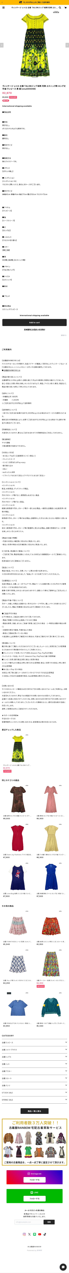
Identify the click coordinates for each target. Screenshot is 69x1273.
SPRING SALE (7, 1100)
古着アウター (7, 1071)
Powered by (34, 1250)
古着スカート (7, 1078)
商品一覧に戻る (34, 1111)
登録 (49, 1222)
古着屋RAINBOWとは (12, 370)
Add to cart (34, 322)
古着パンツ (6, 1086)
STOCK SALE (7, 1093)
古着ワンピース (7, 1043)
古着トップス (6, 1057)
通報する (64, 335)
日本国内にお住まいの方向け (34, 329)
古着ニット (6, 1064)
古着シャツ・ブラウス (9, 1050)
